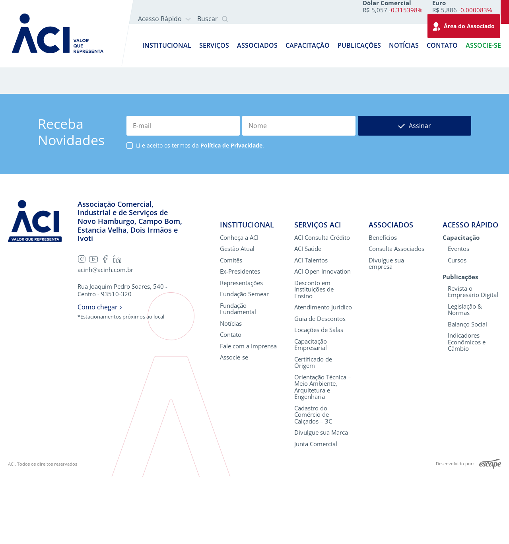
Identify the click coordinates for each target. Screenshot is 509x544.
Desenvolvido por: (468, 531)
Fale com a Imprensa (248, 413)
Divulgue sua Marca (321, 499)
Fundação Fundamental (238, 375)
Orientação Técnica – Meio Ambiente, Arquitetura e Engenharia (322, 454)
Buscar (212, 19)
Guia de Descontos (320, 385)
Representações (241, 349)
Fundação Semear (244, 360)
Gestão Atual (237, 315)
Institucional (166, 45)
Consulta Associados (396, 315)
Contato (442, 45)
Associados (257, 45)
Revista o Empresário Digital (473, 358)
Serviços (214, 45)
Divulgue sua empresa (386, 330)
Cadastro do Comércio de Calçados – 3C (313, 482)
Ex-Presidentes (240, 338)
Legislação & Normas (465, 376)
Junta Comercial (315, 510)
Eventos (458, 315)
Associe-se (483, 45)
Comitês (231, 327)
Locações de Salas (318, 396)
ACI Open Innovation (322, 338)
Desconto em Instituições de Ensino (314, 356)
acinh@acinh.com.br (105, 337)
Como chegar (100, 374)
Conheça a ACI (239, 304)
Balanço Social (467, 391)
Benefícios (383, 304)
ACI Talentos (311, 327)
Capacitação (308, 45)
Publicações (359, 45)
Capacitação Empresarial (310, 411)
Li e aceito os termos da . (200, 212)
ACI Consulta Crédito (322, 304)
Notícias (404, 45)
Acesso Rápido (164, 19)
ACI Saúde (307, 315)
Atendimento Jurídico (323, 374)
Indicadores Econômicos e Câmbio (467, 409)
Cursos (457, 327)
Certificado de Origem (313, 429)
